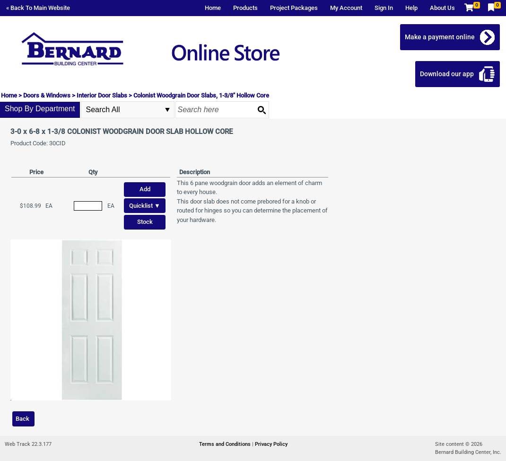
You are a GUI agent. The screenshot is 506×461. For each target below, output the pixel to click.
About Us (442, 7)
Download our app (447, 74)
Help (411, 7)
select (167, 110)
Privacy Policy (271, 444)
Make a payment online (440, 37)
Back (22, 418)
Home (213, 7)
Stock (145, 221)
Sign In (384, 7)
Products (245, 7)
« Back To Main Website (38, 7)
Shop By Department (40, 109)
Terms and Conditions (225, 444)
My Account (346, 7)
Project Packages (294, 7)
